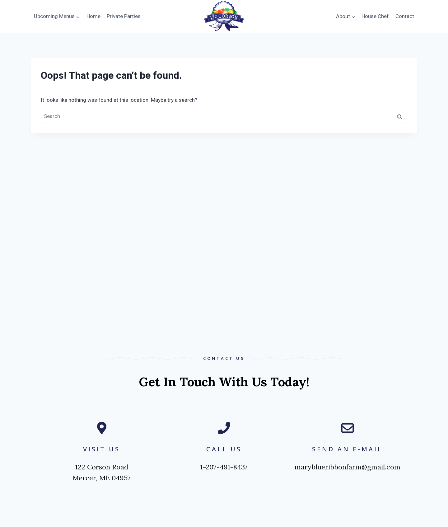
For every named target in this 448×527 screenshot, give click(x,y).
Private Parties (124, 16)
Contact (404, 16)
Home (93, 16)
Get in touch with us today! (224, 382)
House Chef (375, 16)
